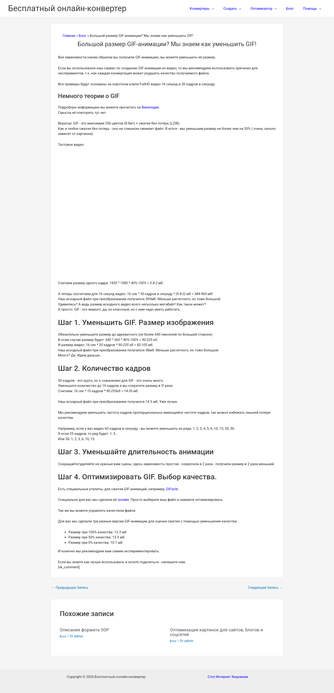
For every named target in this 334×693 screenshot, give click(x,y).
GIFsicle (172, 489)
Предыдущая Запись (70, 588)
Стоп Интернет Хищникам (228, 677)
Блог (63, 636)
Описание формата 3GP (85, 630)
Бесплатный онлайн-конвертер (67, 8)
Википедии (151, 107)
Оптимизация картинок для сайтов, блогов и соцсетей (218, 632)
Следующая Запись (264, 588)
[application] (222, 8)
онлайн (123, 500)
